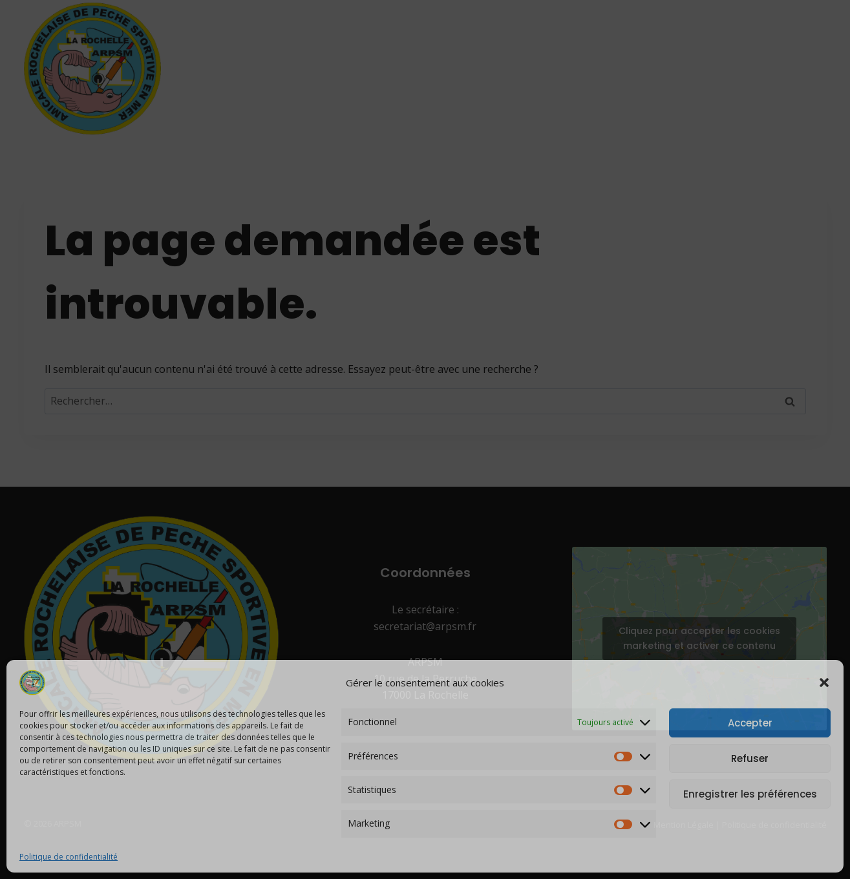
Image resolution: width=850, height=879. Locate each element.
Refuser (750, 758)
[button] (824, 682)
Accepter (750, 723)
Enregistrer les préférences (750, 794)
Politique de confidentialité (68, 856)
